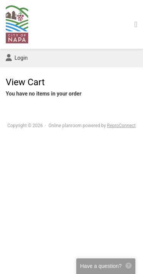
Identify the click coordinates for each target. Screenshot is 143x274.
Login (17, 57)
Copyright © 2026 (25, 125)
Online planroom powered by (92, 125)
